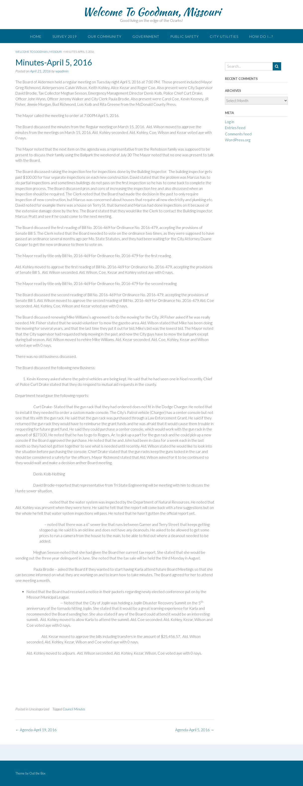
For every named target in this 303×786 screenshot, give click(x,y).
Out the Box (37, 773)
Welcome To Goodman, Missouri (151, 12)
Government (145, 36)
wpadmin (61, 71)
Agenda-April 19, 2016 (36, 730)
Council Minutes (74, 709)
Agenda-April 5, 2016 (194, 730)
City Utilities (224, 36)
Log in (229, 121)
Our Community (105, 36)
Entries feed (235, 127)
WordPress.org (237, 140)
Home (36, 36)
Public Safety (184, 36)
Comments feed (238, 134)
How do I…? (261, 36)
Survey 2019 (64, 36)
